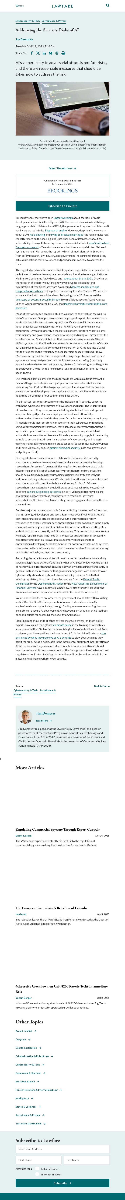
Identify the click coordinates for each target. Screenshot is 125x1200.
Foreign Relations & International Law (39, 1089)
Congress (23, 1039)
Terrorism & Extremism (31, 1123)
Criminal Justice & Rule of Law (34, 1056)
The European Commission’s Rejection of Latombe (51, 908)
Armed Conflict (26, 1031)
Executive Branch (27, 1081)
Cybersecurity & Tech (28, 20)
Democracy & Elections (30, 1073)
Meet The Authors (61, 168)
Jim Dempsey (24, 39)
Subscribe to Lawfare (62, 205)
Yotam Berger (24, 997)
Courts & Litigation (28, 1047)
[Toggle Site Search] (107, 6)
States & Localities (28, 1106)
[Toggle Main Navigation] (30, 6)
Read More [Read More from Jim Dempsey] (42, 720)
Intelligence (24, 1098)
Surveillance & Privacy (54, 20)
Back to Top (100, 686)
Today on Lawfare (50, 1169)
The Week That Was (51, 1174)
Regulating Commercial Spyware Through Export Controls (58, 829)
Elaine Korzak (24, 835)
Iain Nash (21, 914)
